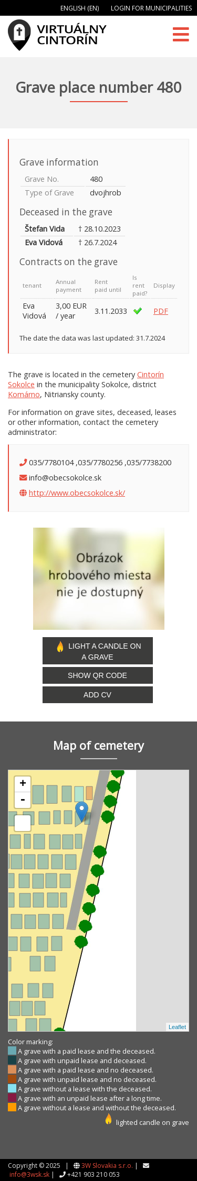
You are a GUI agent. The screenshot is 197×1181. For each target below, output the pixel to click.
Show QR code (97, 675)
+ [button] (22, 784)
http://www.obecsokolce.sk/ (77, 493)
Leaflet (177, 1027)
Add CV (97, 695)
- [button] (22, 800)
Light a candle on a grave (97, 650)
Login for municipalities (151, 8)
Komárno (24, 394)
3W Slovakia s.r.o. (107, 1165)
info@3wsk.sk (29, 1174)
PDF (160, 311)
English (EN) (79, 8)
